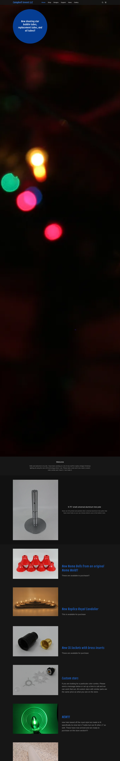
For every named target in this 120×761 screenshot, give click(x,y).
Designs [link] (55, 2)
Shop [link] (49, 2)
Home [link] (43, 2)
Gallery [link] (76, 2)
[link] (24, 3)
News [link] (70, 2)
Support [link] (63, 2)
